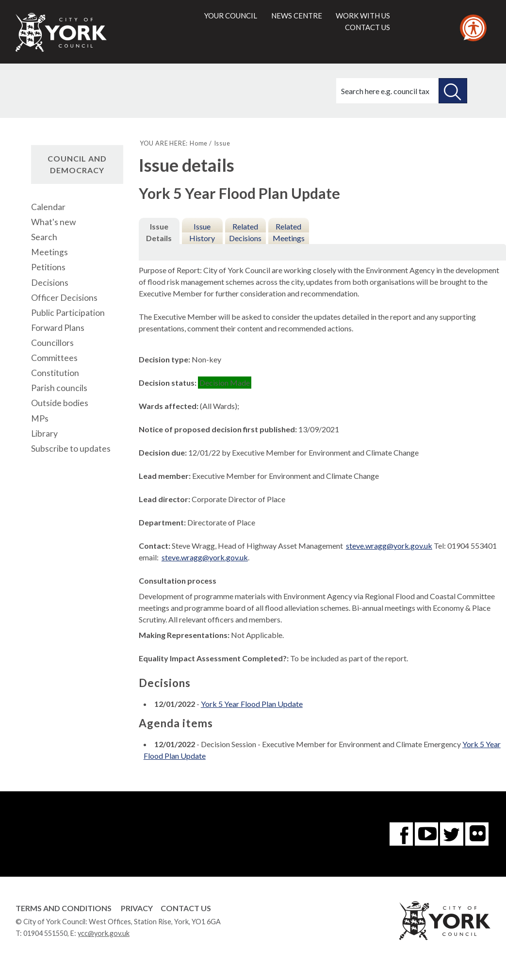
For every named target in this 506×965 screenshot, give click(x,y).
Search (44, 237)
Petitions (48, 267)
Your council (230, 15)
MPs (40, 418)
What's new (53, 222)
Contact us (367, 27)
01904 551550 (45, 933)
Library (44, 433)
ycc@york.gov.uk (104, 933)
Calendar (48, 207)
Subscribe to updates (71, 448)
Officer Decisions (64, 298)
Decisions (49, 283)
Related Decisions (245, 232)
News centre (296, 15)
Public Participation (68, 313)
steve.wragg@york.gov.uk (389, 545)
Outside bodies (59, 403)
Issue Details (159, 232)
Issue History (202, 232)
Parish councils (59, 388)
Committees (54, 358)
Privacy (137, 908)
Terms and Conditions (64, 908)
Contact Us (186, 908)
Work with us (363, 15)
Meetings (49, 252)
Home (199, 143)
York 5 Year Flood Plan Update (252, 703)
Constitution (55, 373)
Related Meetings (289, 232)
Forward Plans (57, 328)
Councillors (52, 343)
